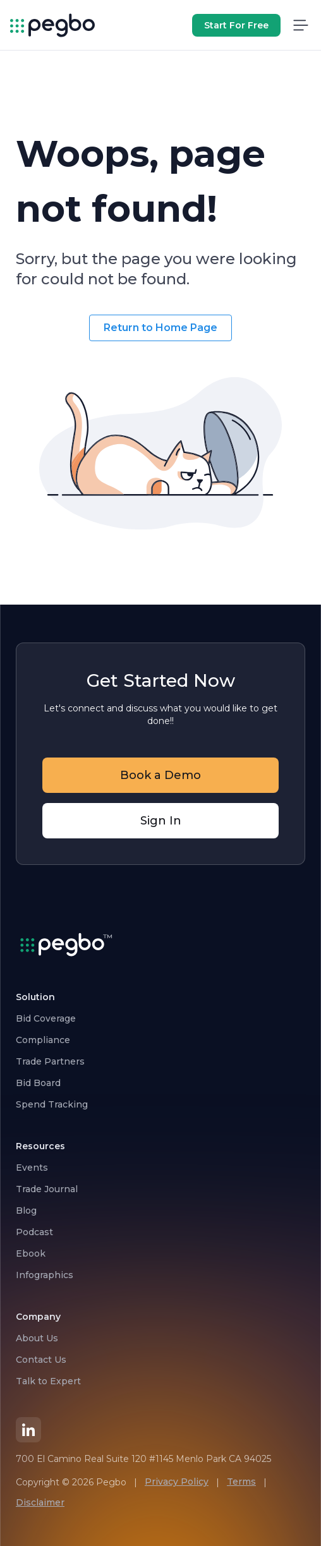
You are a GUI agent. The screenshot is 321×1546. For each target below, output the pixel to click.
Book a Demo (160, 775)
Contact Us (41, 1359)
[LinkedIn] (28, 1429)
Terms (241, 1481)
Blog (26, 1210)
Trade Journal (47, 1189)
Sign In (160, 821)
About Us (37, 1338)
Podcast (34, 1232)
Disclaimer (40, 1502)
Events (32, 1167)
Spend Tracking (52, 1104)
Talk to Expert (48, 1381)
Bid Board (38, 1083)
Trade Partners (50, 1061)
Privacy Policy (177, 1481)
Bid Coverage (46, 1018)
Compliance (43, 1040)
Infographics (44, 1275)
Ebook (30, 1253)
